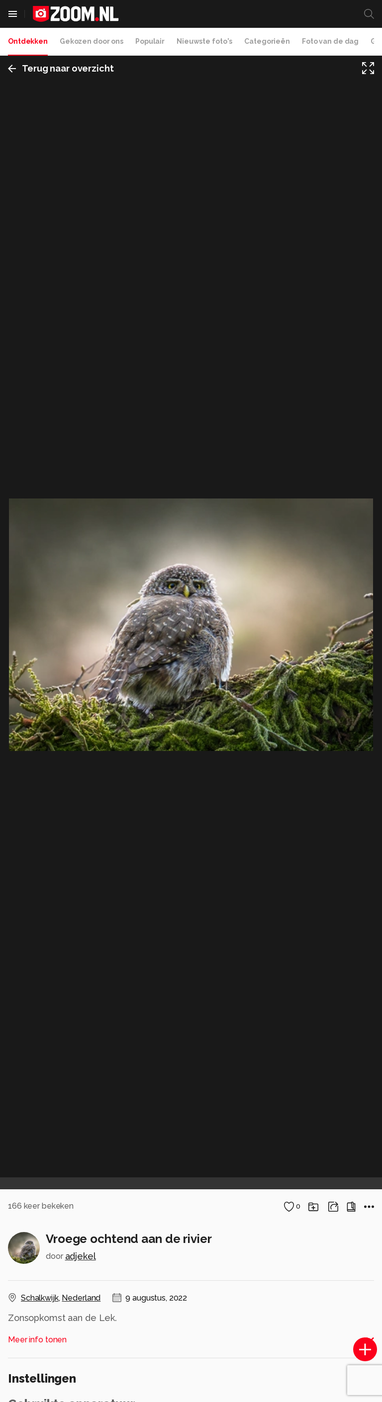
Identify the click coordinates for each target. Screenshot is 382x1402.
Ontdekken (28, 41)
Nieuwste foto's (204, 41)
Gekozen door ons (91, 41)
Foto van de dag (330, 41)
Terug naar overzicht (61, 68)
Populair (150, 41)
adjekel (80, 1256)
